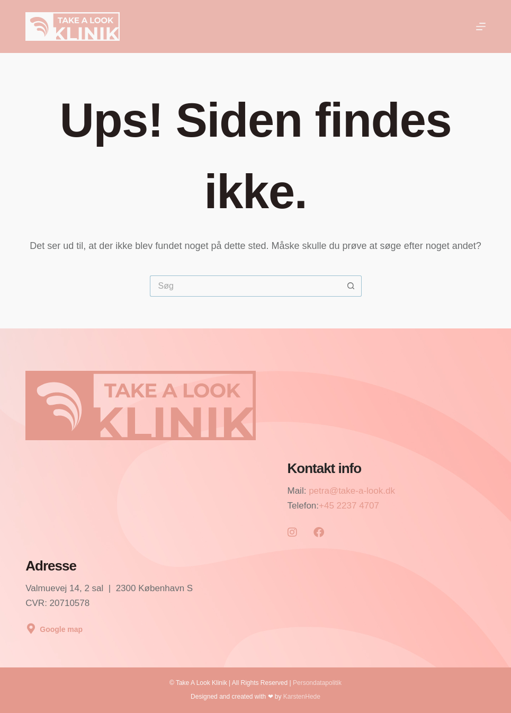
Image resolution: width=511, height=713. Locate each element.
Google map (61, 629)
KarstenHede (301, 696)
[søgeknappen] (351, 286)
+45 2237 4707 (349, 506)
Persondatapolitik (317, 683)
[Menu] (481, 26)
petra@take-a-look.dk (352, 491)
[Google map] (30, 628)
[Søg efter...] (245, 286)
